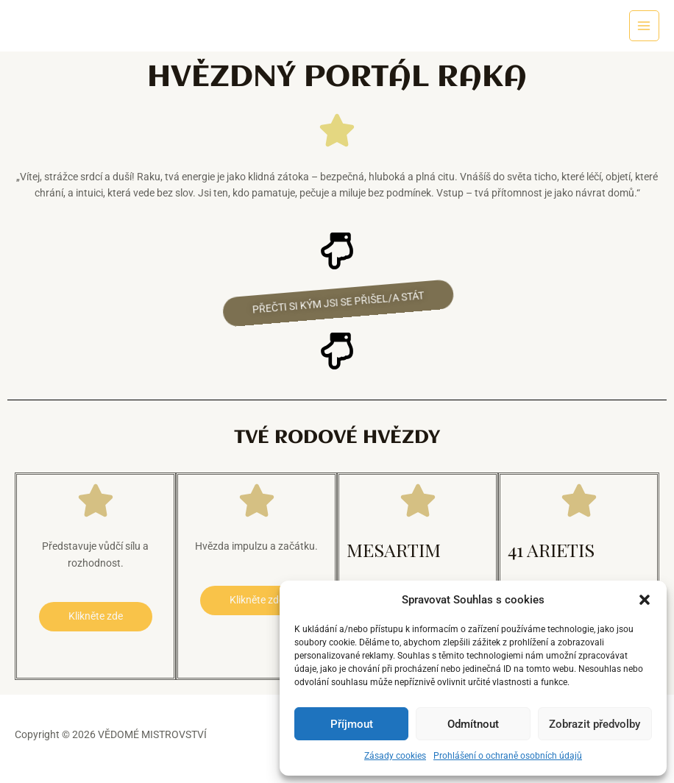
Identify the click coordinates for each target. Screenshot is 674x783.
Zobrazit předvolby (594, 724)
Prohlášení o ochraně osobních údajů (507, 756)
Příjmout (351, 724)
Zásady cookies (395, 756)
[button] (644, 599)
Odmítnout (473, 724)
